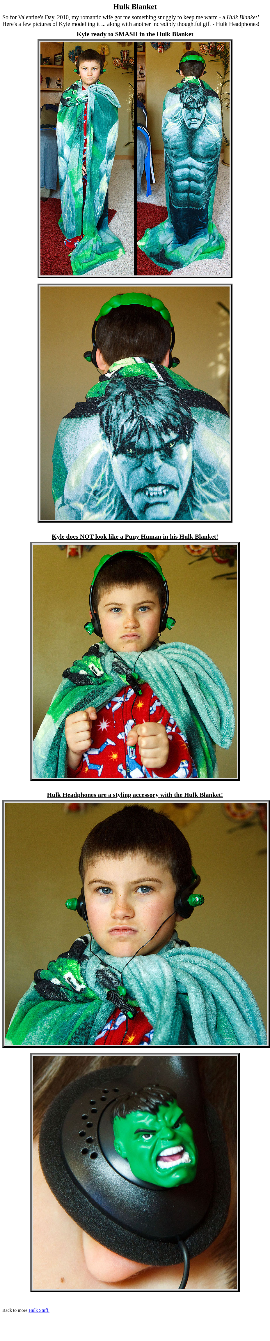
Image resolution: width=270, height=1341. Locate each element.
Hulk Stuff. (39, 1310)
